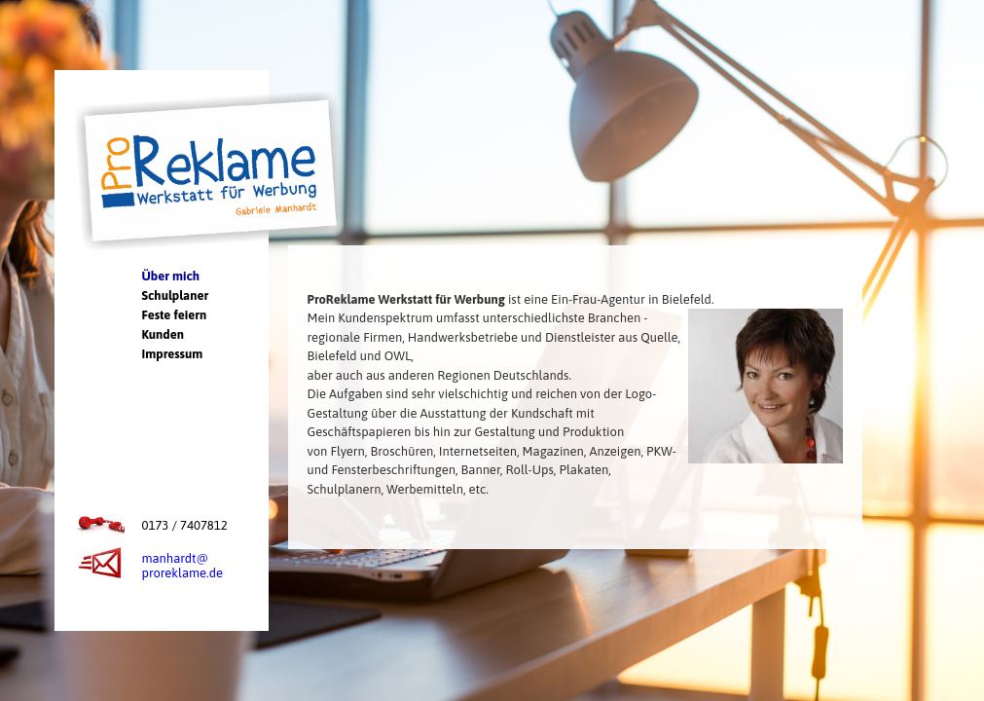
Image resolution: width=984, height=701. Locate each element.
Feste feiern (174, 315)
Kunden (163, 334)
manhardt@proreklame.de (183, 565)
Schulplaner (175, 295)
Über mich (171, 276)
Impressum (172, 354)
